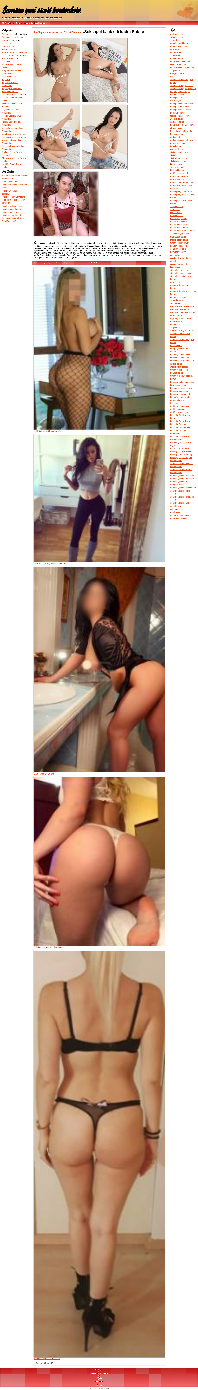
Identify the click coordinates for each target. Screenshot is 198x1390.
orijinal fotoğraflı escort (94, 263)
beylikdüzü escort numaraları (74, 263)
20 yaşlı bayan (39, 263)
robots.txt (99, 1381)
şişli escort (6, 43)
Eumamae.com (9, 34)
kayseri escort (8, 40)
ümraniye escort (9, 37)
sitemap (99, 1385)
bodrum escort (8, 46)
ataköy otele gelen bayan (54, 263)
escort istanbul (8, 49)
